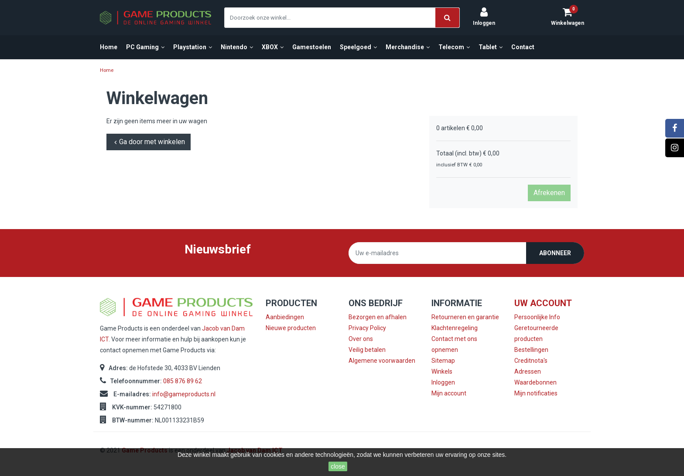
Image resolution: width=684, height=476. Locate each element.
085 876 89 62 (182, 381)
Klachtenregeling (454, 327)
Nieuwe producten (291, 327)
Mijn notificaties (535, 393)
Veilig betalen (367, 349)
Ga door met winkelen (148, 142)
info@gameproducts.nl (183, 394)
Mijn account (448, 393)
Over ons (361, 338)
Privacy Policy (367, 327)
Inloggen (443, 382)
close (338, 466)
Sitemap (443, 360)
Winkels (441, 371)
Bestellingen (531, 349)
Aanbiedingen (285, 317)
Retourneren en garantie (465, 317)
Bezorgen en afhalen (378, 317)
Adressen (527, 371)
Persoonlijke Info (537, 317)
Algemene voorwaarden (382, 360)
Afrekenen (549, 193)
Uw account (543, 303)
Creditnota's (530, 360)
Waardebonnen (535, 382)
